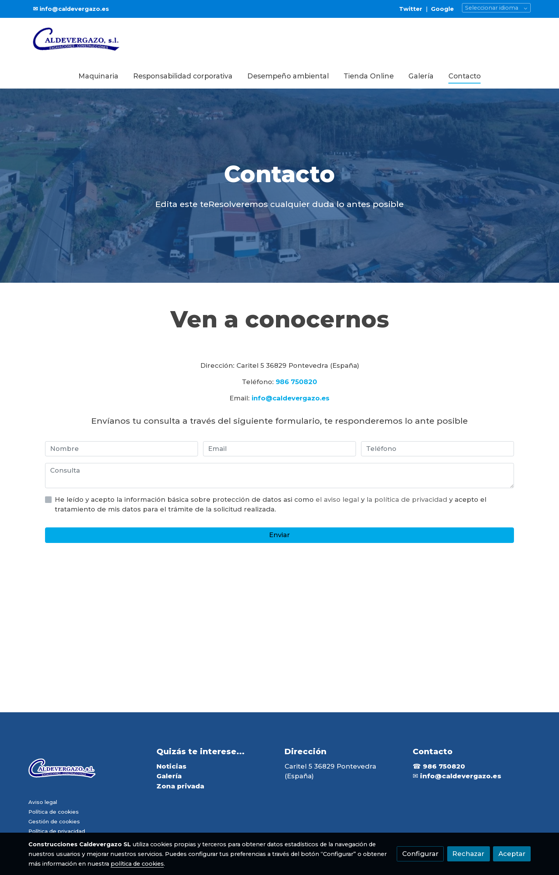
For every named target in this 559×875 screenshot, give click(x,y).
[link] (78, 41)
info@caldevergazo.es (291, 398)
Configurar (420, 854)
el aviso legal (338, 499)
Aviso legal (42, 802)
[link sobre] (87, 771)
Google (442, 8)
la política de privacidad (407, 499)
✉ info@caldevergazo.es (71, 8)
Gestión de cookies (54, 821)
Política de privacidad (56, 831)
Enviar (279, 535)
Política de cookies (53, 812)
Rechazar (468, 854)
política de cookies (137, 863)
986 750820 (296, 382)
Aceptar (512, 854)
